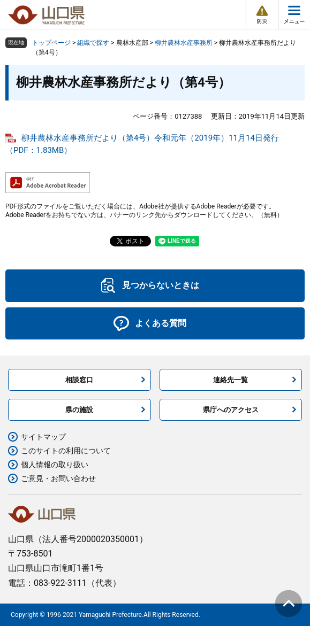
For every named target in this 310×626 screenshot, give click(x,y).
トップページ (51, 43)
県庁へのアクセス (231, 410)
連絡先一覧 (230, 380)
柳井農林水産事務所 (184, 43)
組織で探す (93, 43)
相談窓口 (79, 380)
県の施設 (79, 410)
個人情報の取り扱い (54, 464)
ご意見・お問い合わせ (58, 478)
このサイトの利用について (66, 450)
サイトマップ (43, 436)
